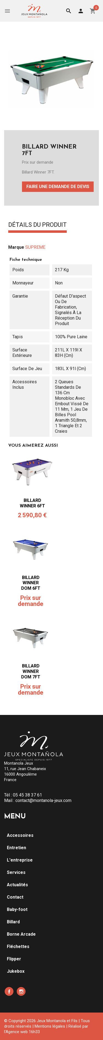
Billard (13, 921)
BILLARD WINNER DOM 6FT (30, 583)
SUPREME (35, 247)
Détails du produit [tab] (37, 225)
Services (16, 872)
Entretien (16, 847)
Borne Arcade (21, 934)
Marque (16, 247)
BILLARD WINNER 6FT (32, 503)
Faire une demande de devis (57, 186)
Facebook (9, 991)
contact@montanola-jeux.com (43, 800)
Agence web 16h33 (22, 1031)
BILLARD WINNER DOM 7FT (30, 671)
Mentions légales (50, 1026)
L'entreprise (20, 860)
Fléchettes (18, 946)
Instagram (21, 991)
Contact (15, 897)
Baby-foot (17, 909)
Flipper (14, 958)
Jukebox (15, 971)
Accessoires (20, 835)
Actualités (17, 884)
